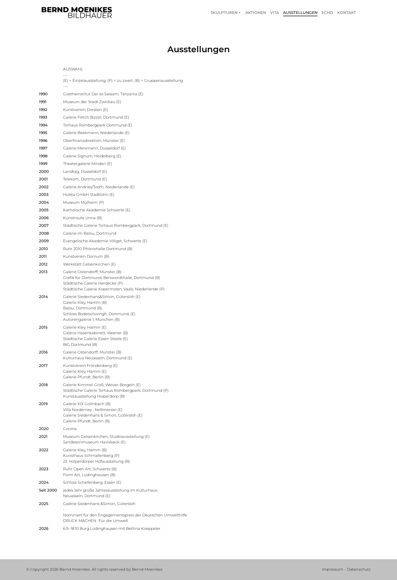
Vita (274, 12)
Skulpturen (226, 12)
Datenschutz (359, 569)
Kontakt (346, 12)
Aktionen (255, 12)
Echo (327, 12)
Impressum (332, 569)
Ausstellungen (300, 12)
